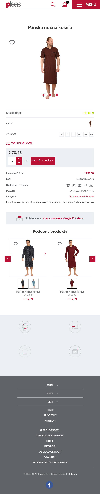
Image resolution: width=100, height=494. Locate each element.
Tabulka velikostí (50, 451)
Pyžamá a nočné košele (81, 196)
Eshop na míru (58, 474)
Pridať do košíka (42, 160)
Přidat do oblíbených (15, 244)
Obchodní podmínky (50, 435)
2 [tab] (50, 95)
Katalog (50, 446)
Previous (8, 259)
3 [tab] (57, 95)
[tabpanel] (50, 68)
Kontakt (50, 422)
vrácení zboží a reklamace (50, 462)
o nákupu (50, 457)
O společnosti (50, 430)
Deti (50, 401)
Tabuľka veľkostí (21, 143)
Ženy (50, 393)
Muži (50, 385)
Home (50, 410)
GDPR (50, 441)
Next (45, 254)
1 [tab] (43, 95)
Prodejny (50, 415)
